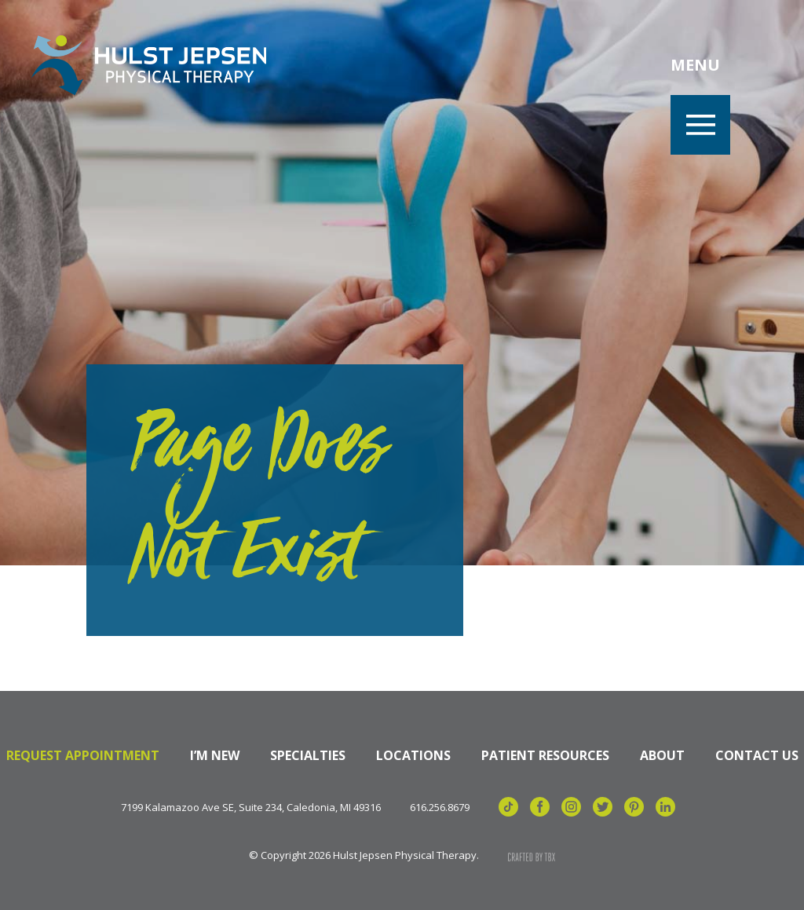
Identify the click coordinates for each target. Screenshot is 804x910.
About (662, 755)
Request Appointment (82, 755)
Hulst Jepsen (148, 65)
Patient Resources (545, 755)
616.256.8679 (440, 807)
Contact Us (757, 755)
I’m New (214, 755)
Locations (413, 755)
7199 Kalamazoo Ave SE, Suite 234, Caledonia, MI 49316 (251, 807)
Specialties (307, 755)
